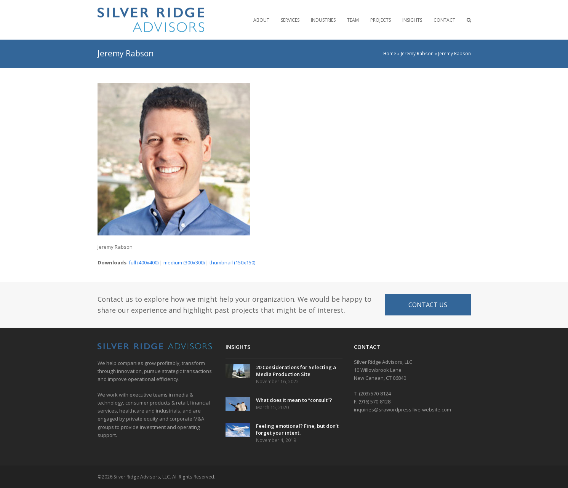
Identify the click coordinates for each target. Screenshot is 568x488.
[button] (469, 19)
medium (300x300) (184, 262)
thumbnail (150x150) (232, 262)
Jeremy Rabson (417, 53)
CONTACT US (427, 305)
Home (389, 53)
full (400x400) (143, 262)
